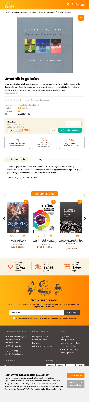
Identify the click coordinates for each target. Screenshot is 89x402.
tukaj (59, 389)
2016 (19, 111)
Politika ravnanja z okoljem (43, 346)
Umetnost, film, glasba (47, 12)
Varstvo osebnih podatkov (70, 342)
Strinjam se (76, 375)
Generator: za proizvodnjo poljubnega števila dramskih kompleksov (71, 241)
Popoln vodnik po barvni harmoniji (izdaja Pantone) (44, 241)
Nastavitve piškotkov (76, 383)
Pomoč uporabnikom (68, 346)
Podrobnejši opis (16, 159)
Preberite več (10, 93)
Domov (7, 12)
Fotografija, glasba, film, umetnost (24, 12)
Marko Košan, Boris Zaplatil (28, 105)
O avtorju (40, 159)
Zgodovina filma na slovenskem (18, 241)
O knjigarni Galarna (40, 336)
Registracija (64, 336)
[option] (17, 225)
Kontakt (35, 342)
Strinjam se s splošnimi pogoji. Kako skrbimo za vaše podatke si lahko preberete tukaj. (46, 318)
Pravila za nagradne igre (69, 349)
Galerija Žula (23, 108)
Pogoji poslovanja (67, 339)
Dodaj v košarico (70, 130)
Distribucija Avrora (39, 339)
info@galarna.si (17, 354)
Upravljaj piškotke (67, 352)
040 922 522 (16, 350)
